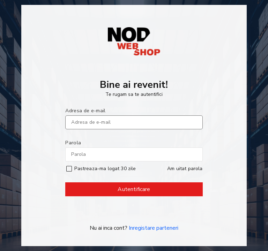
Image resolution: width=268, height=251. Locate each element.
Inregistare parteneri (153, 228)
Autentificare (134, 190)
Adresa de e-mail (85, 110)
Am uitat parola (184, 169)
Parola (73, 142)
